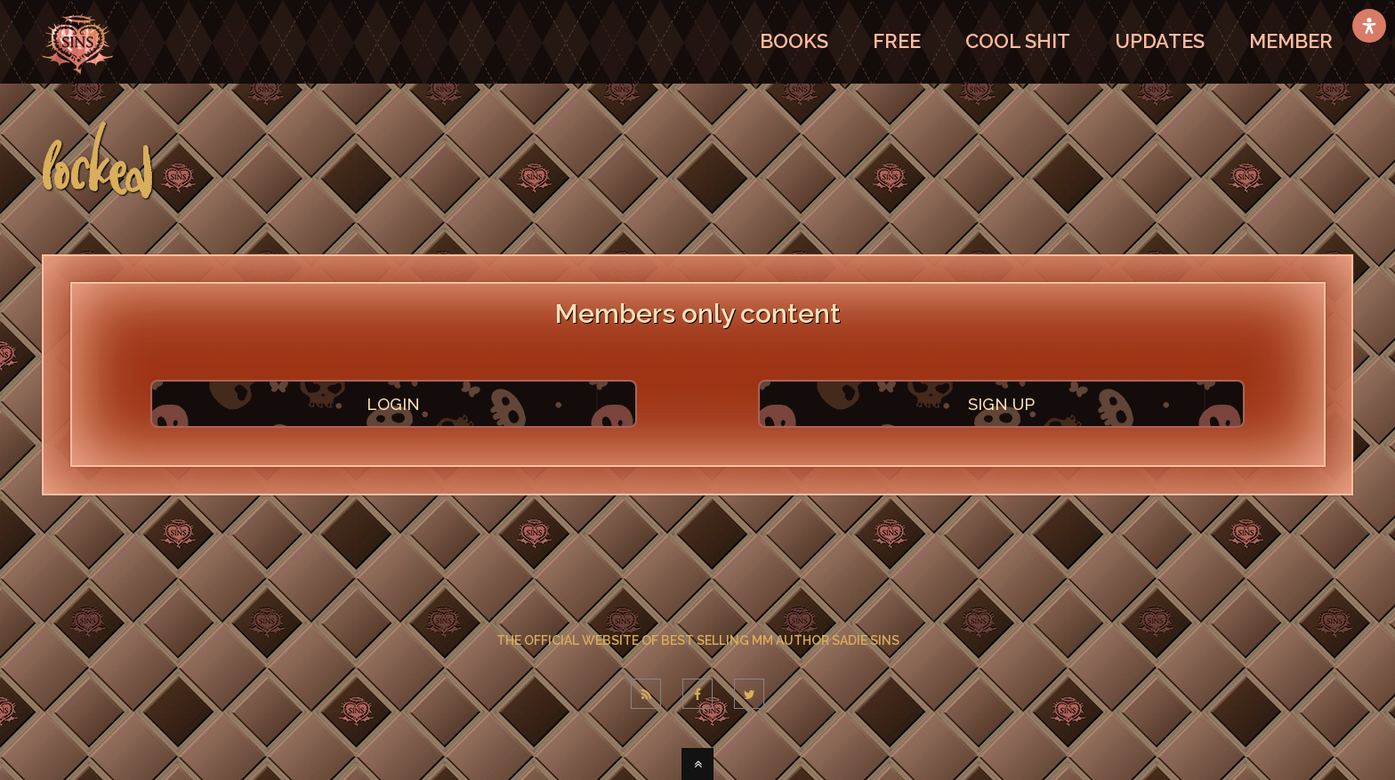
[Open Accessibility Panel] (1369, 26)
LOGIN (393, 404)
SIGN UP (1001, 404)
